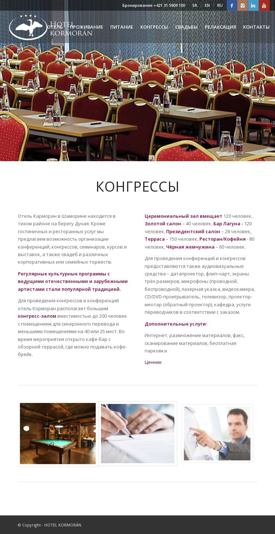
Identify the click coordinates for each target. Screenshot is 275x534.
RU (220, 5)
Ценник (153, 362)
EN (207, 5)
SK (194, 5)
